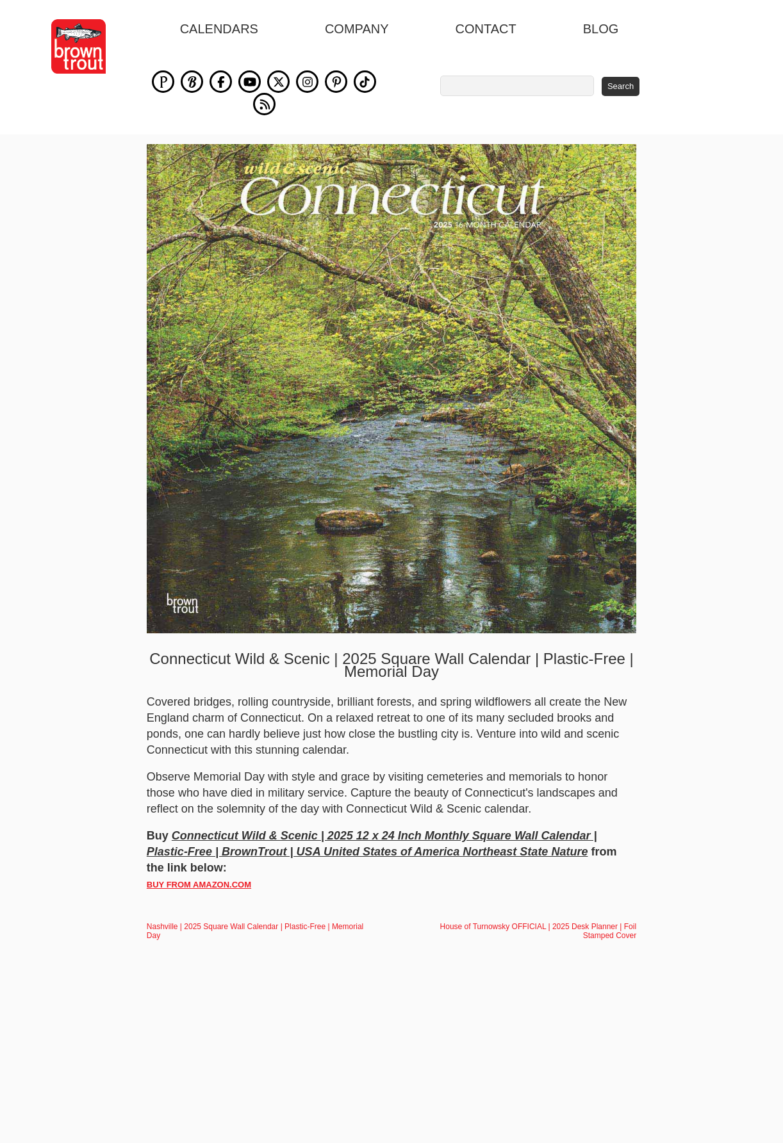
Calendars (219, 28)
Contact (486, 28)
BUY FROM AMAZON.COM (199, 884)
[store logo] (78, 46)
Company (357, 28)
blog (601, 28)
